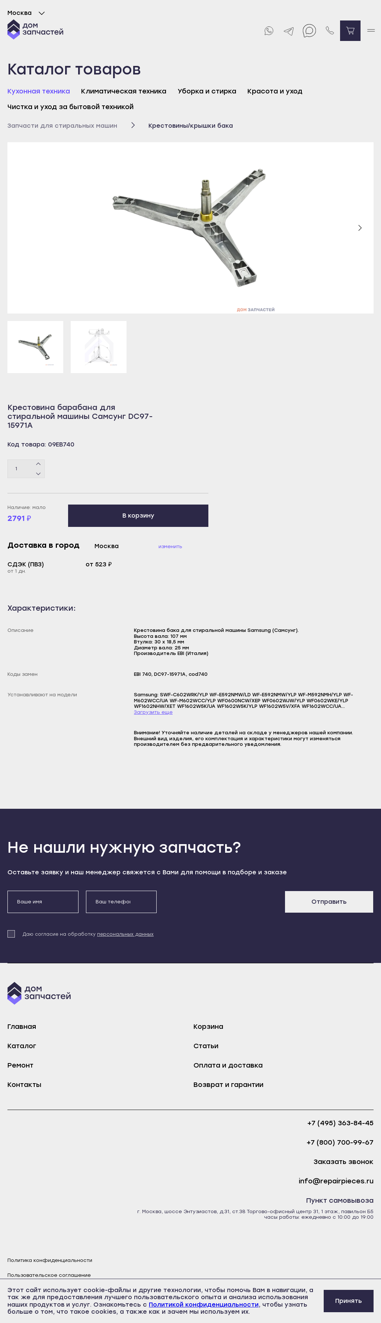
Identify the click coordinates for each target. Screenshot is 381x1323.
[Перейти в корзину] (350, 30)
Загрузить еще (153, 712)
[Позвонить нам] (330, 30)
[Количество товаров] (26, 468)
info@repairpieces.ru (336, 1181)
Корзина (208, 1027)
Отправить (329, 901)
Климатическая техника (123, 91)
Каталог (21, 1046)
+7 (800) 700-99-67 (340, 1143)
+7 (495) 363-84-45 (340, 1123)
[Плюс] (38, 464)
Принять (348, 1300)
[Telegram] (289, 30)
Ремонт (20, 1065)
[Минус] (38, 473)
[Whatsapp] (268, 30)
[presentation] (220, 905)
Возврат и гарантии (228, 1085)
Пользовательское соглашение (49, 1275)
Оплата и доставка (228, 1065)
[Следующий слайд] (359, 228)
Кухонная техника (38, 91)
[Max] (309, 30)
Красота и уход (274, 91)
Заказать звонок (344, 1162)
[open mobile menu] (371, 30)
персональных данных (125, 934)
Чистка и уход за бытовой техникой (70, 107)
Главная (21, 1027)
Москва (27, 13)
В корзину (138, 515)
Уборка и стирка (206, 91)
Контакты (24, 1085)
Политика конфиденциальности (49, 1260)
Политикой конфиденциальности (204, 1304)
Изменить (170, 546)
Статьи (205, 1046)
